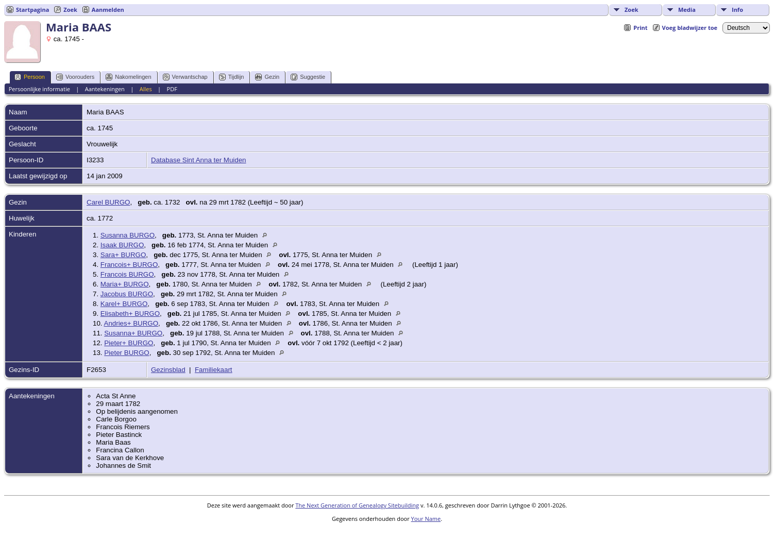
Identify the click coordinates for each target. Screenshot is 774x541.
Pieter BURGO (126, 353)
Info (737, 9)
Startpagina (32, 9)
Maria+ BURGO (124, 284)
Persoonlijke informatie (39, 89)
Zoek (631, 9)
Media (687, 9)
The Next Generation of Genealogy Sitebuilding (357, 505)
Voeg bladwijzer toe (689, 27)
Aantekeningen (105, 89)
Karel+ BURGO (123, 304)
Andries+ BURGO (131, 323)
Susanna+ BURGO (133, 333)
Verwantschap (185, 77)
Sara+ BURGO (123, 255)
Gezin (267, 77)
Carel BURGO (108, 202)
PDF (172, 89)
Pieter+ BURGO (128, 343)
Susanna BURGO (127, 235)
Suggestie (308, 77)
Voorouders (75, 77)
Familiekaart (213, 370)
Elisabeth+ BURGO (130, 313)
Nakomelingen (128, 77)
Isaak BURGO (122, 245)
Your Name (426, 518)
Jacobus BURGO (126, 294)
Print (640, 27)
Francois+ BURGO (129, 264)
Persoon (29, 77)
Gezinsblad (168, 370)
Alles (146, 89)
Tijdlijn (231, 77)
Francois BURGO (127, 274)
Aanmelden (108, 9)
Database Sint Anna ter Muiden (198, 160)
